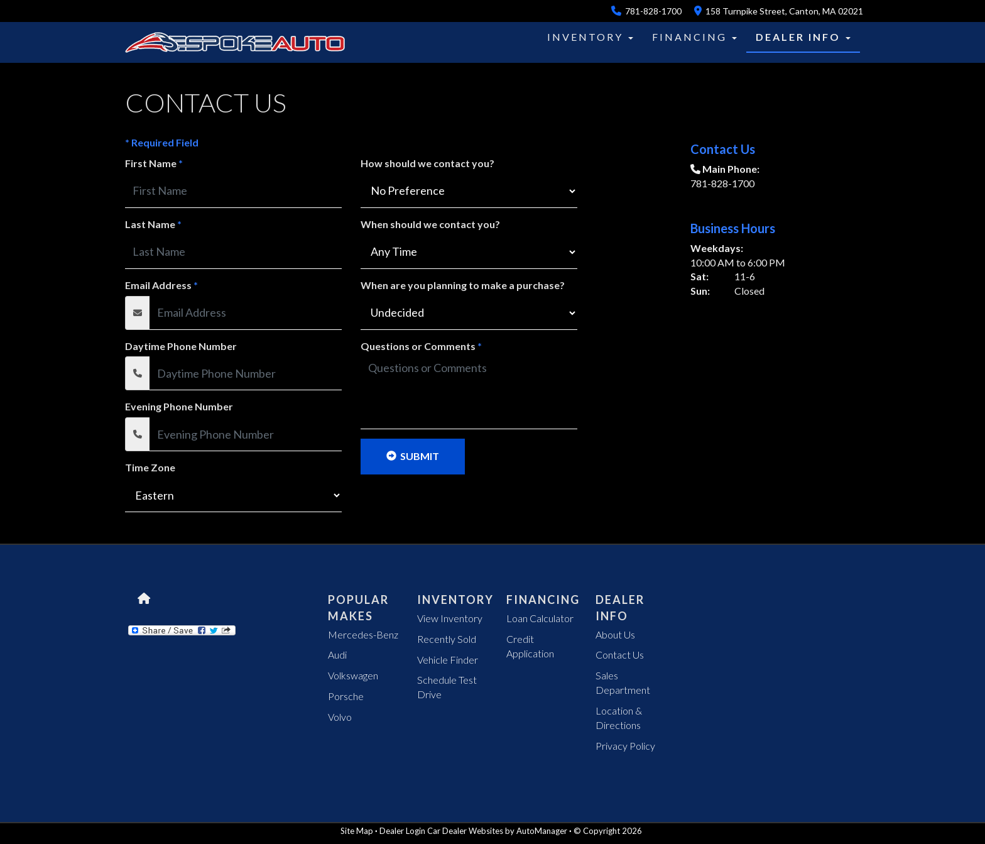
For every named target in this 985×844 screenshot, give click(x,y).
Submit (412, 456)
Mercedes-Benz (363, 634)
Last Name (153, 224)
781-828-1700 (646, 11)
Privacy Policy (625, 746)
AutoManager (541, 831)
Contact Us (620, 654)
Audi (337, 654)
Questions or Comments (421, 346)
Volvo (340, 717)
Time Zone (150, 467)
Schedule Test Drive (447, 687)
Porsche (346, 696)
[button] (602, 37)
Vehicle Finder (447, 660)
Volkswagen (353, 675)
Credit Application (530, 646)
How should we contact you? (427, 163)
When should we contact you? (430, 224)
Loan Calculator (540, 618)
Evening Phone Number (179, 406)
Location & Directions (619, 717)
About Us (615, 634)
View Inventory (449, 618)
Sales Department (623, 682)
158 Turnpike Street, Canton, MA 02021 (778, 11)
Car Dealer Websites (465, 831)
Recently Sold (446, 639)
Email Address (161, 285)
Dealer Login (402, 831)
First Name (154, 163)
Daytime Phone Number (181, 346)
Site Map (356, 831)
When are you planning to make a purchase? (463, 285)
